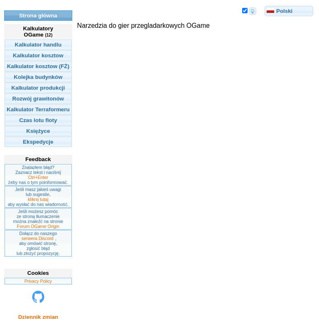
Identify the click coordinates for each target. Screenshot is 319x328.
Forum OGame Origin (38, 226)
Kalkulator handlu (38, 45)
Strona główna (38, 15)
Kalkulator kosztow (38, 55)
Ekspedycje (38, 142)
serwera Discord (38, 238)
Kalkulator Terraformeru (38, 109)
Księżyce (38, 131)
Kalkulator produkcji (38, 88)
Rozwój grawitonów (38, 98)
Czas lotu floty (38, 120)
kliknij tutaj (38, 199)
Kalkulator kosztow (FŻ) (38, 66)
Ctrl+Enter (38, 177)
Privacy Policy (38, 281)
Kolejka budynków (38, 77)
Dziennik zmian (38, 317)
